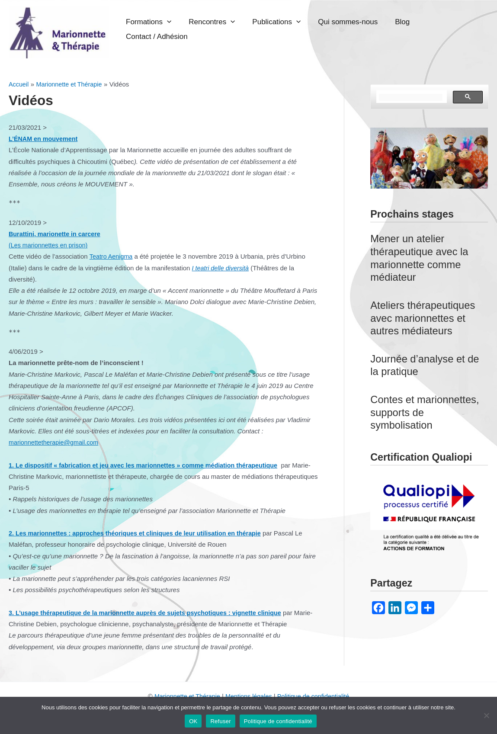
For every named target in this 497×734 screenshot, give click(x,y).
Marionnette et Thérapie (184, 696)
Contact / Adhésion (454, 29)
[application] (212, 29)
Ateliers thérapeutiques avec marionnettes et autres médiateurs (425, 318)
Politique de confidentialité (315, 696)
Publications (302, 29)
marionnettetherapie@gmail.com (56, 442)
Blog (408, 29)
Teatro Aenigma (112, 256)
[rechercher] (410, 97)
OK (193, 721)
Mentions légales (248, 696)
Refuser (220, 721)
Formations (194, 29)
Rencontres (247, 29)
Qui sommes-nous (364, 29)
